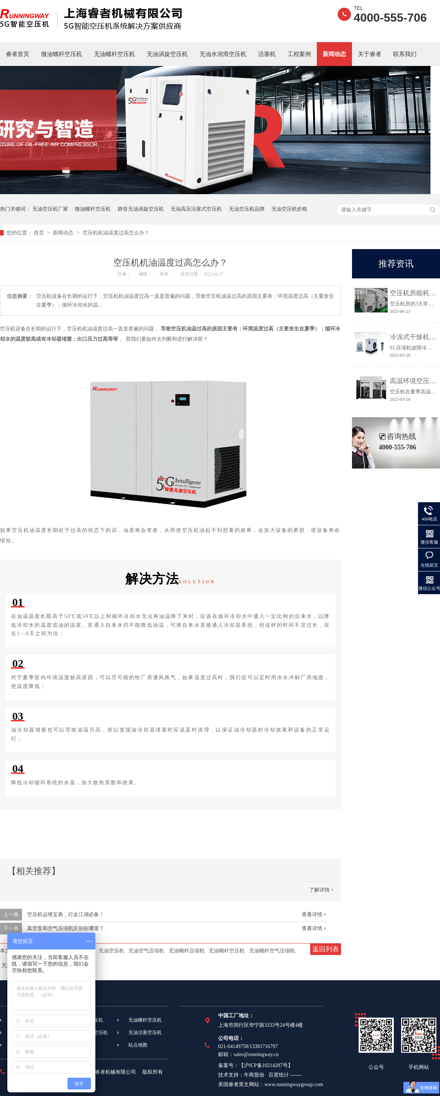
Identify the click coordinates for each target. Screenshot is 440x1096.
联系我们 (405, 54)
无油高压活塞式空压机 (196, 209)
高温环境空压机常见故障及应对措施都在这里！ (413, 381)
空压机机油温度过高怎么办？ (115, 233)
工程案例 (299, 54)
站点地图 (137, 1045)
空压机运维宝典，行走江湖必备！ (65, 914)
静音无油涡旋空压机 (141, 209)
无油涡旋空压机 (167, 54)
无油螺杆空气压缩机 (272, 951)
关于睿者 (369, 54)
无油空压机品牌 (247, 209)
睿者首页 (17, 54)
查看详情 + (314, 914)
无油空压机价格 (289, 209)
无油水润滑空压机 (222, 54)
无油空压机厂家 (50, 209)
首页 (39, 233)
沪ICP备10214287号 (266, 1065)
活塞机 (267, 54)
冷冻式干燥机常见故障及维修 (413, 337)
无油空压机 (111, 951)
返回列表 (325, 949)
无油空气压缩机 (146, 951)
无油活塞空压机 (145, 1032)
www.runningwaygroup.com (293, 1084)
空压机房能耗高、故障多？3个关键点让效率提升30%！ (413, 293)
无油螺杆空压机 (114, 54)
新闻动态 (334, 54)
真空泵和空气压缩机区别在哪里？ (65, 928)
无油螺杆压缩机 (187, 951)
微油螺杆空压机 (61, 54)
